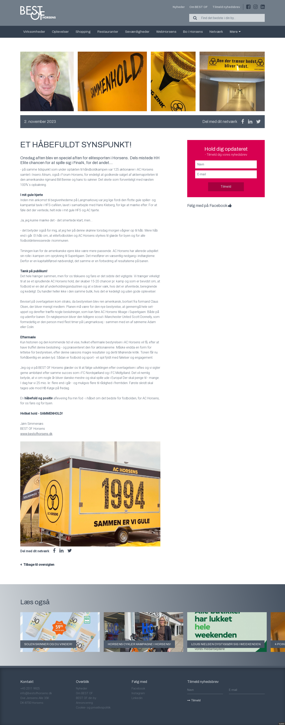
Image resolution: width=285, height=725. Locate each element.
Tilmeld (226, 186)
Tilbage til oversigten (38, 565)
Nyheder (179, 7)
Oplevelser (60, 32)
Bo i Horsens (193, 32)
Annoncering (84, 703)
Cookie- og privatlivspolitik (93, 707)
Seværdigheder (137, 32)
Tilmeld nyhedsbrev (226, 7)
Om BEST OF (198, 7)
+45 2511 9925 (30, 688)
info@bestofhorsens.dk (36, 693)
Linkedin (137, 698)
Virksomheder (34, 32)
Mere (235, 32)
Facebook (138, 688)
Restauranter (107, 32)
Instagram (138, 693)
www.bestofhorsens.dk (36, 434)
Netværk (216, 32)
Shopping (83, 32)
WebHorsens (166, 32)
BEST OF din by (86, 698)
